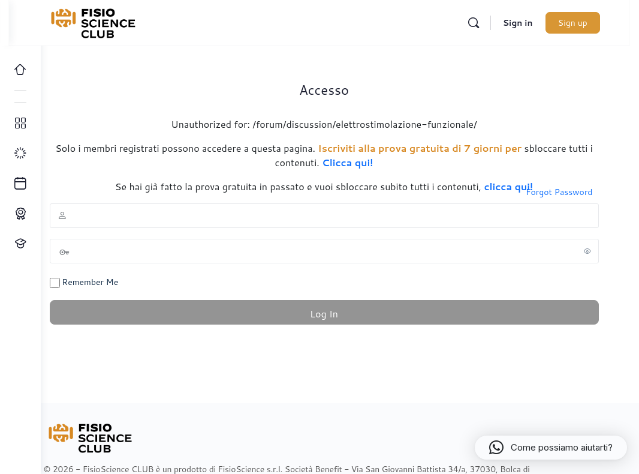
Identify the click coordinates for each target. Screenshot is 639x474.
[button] (551, 448)
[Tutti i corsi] (20, 124)
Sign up (586, 23)
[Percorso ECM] (20, 214)
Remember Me (106, 282)
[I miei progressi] (20, 154)
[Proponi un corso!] (20, 244)
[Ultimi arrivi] (20, 184)
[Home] (20, 70)
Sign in (532, 23)
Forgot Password (568, 192)
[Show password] (596, 251)
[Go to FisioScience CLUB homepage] (121, 21)
